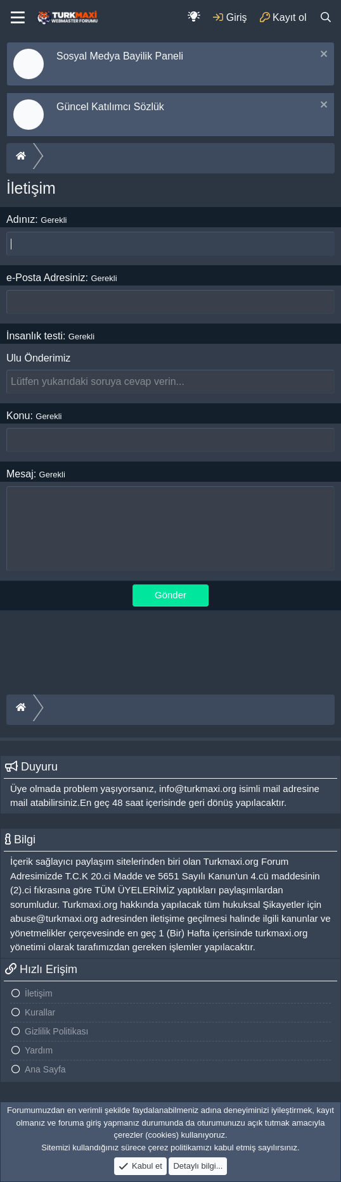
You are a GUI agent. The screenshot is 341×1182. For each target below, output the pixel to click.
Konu (18, 415)
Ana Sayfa (45, 1069)
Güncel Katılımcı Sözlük (110, 106)
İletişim (39, 993)
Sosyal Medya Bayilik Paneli (119, 56)
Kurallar (40, 1012)
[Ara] (325, 17)
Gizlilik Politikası (56, 1031)
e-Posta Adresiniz (46, 277)
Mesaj (20, 473)
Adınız (20, 219)
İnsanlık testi (34, 335)
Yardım (39, 1050)
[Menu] (18, 17)
